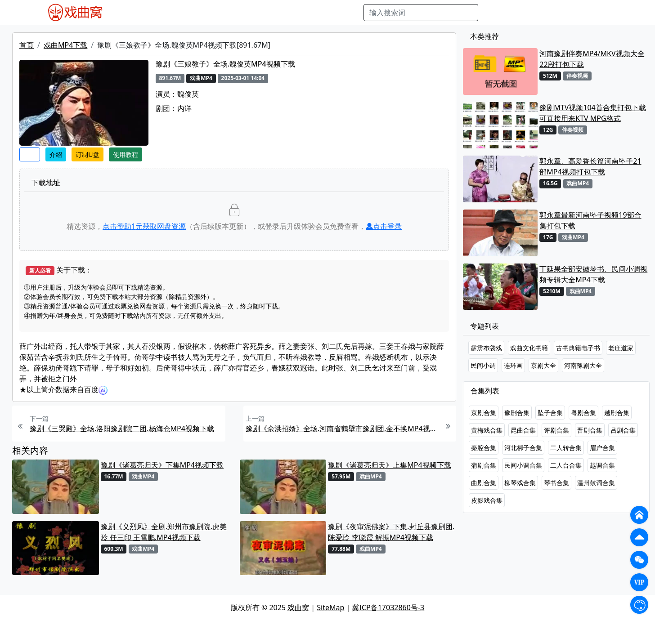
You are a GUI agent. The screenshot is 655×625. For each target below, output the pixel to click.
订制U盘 (87, 154)
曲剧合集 (483, 482)
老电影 (204, 13)
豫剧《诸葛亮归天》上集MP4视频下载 (389, 465)
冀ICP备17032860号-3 (388, 607)
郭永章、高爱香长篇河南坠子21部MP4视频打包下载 (590, 166)
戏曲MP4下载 (65, 45)
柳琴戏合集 (520, 482)
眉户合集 (602, 447)
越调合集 (602, 465)
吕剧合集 (623, 430)
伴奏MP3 (269, 13)
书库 (331, 13)
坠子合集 (550, 412)
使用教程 (125, 154)
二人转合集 (566, 447)
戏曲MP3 (172, 13)
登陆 (613, 13)
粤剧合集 (583, 412)
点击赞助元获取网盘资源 (144, 226)
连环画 (513, 365)
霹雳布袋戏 (486, 348)
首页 (26, 45)
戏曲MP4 (137, 13)
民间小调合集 (523, 465)
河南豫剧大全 (583, 365)
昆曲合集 (523, 430)
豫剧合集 (516, 412)
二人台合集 (566, 465)
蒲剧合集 (483, 465)
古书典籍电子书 (578, 348)
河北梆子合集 (523, 447)
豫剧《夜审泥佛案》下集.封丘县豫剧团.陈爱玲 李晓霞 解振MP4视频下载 (391, 532)
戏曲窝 (298, 607)
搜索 (492, 13)
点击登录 (384, 226)
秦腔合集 (483, 447)
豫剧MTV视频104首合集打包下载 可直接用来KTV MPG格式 (592, 113)
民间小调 (483, 365)
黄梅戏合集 (486, 430)
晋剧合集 (589, 430)
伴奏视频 (304, 13)
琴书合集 (556, 482)
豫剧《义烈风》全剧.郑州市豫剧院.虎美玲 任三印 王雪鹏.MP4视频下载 (164, 532)
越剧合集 (616, 412)
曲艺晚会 (234, 13)
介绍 (55, 154)
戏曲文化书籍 (529, 348)
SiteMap (330, 607)
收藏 (29, 154)
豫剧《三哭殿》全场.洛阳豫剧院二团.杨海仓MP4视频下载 (122, 428)
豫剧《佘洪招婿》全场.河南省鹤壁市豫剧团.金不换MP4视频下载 (342, 428)
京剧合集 (483, 412)
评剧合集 (556, 430)
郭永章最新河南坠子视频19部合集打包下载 (590, 220)
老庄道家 (620, 348)
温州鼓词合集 (596, 482)
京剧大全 (543, 365)
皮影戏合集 (486, 500)
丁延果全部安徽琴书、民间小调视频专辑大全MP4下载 (593, 274)
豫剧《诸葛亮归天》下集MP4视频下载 (162, 465)
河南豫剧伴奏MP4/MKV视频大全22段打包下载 (591, 59)
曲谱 (352, 13)
